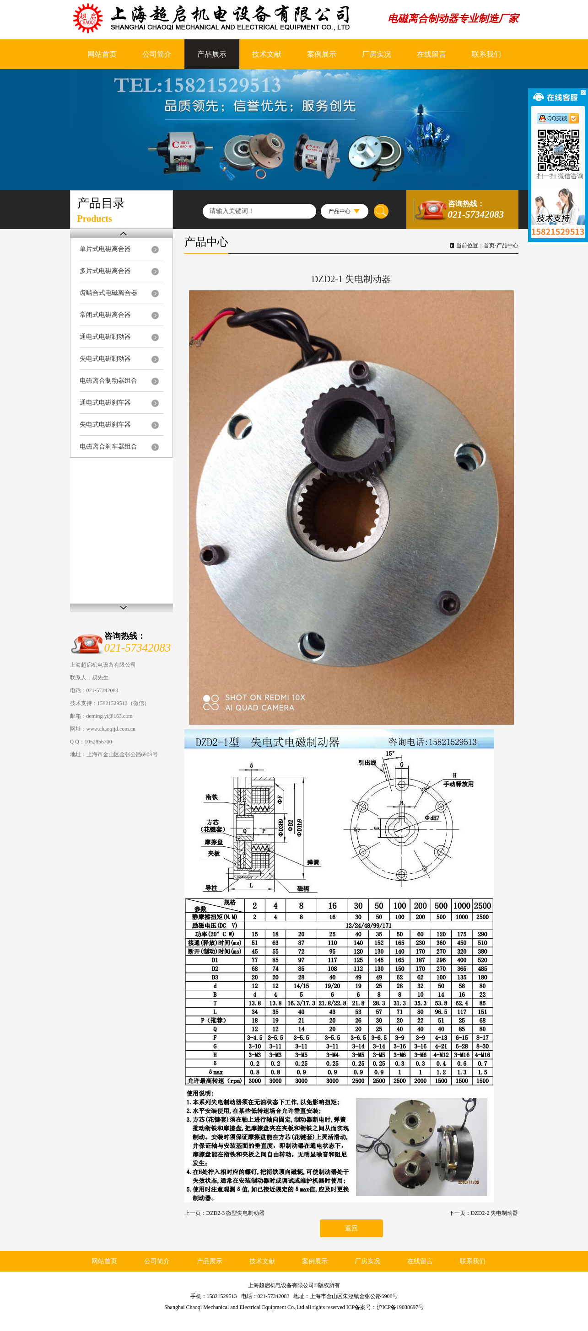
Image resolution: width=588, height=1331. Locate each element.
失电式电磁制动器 (105, 358)
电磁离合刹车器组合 (108, 446)
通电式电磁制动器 (105, 336)
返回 (351, 1228)
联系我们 (486, 54)
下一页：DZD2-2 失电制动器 (483, 1213)
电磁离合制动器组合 (108, 380)
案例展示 (321, 54)
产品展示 (212, 54)
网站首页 (102, 54)
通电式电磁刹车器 (105, 402)
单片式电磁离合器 (105, 249)
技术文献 (266, 54)
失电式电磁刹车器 (105, 424)
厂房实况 (376, 54)
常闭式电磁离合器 (105, 314)
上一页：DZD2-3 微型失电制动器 (224, 1213)
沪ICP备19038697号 (400, 1307)
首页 (489, 245)
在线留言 (431, 54)
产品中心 (507, 245)
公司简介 (157, 54)
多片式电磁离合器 (105, 270)
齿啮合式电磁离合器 (108, 292)
